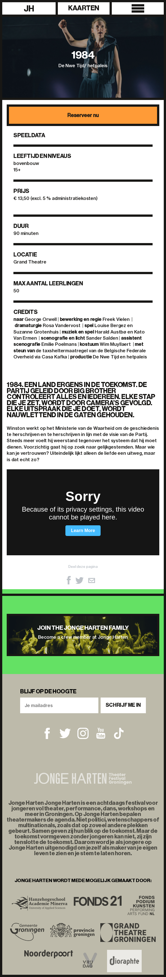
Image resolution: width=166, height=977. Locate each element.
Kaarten (83, 8)
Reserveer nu (83, 115)
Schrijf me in (123, 705)
